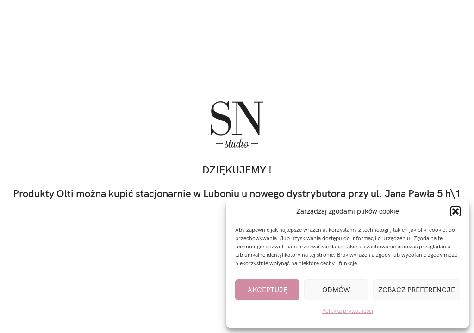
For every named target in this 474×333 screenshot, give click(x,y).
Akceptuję (267, 290)
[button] (455, 211)
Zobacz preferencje (416, 290)
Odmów (336, 290)
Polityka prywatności (347, 311)
